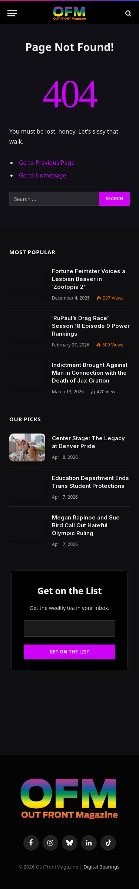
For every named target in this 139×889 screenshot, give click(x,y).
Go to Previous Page (47, 163)
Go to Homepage (42, 175)
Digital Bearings (101, 866)
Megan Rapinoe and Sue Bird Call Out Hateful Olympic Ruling (86, 525)
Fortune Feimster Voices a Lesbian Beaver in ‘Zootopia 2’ (88, 279)
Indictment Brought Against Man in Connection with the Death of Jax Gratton (90, 372)
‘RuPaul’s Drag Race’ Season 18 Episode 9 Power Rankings (91, 325)
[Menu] (12, 13)
